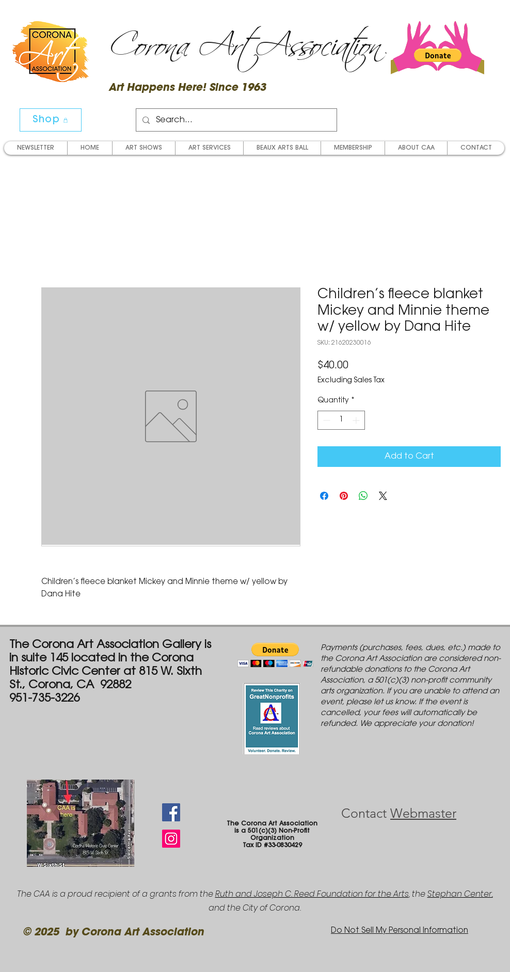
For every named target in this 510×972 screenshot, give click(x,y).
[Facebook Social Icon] (171, 812)
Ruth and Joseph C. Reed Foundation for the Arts (312, 894)
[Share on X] (383, 496)
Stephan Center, (460, 894)
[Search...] (235, 120)
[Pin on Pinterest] (344, 496)
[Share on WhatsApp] (363, 496)
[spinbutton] (341, 420)
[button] (437, 55)
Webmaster (423, 813)
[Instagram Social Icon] (171, 839)
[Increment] (356, 420)
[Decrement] (325, 420)
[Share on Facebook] (324, 496)
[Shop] (51, 120)
